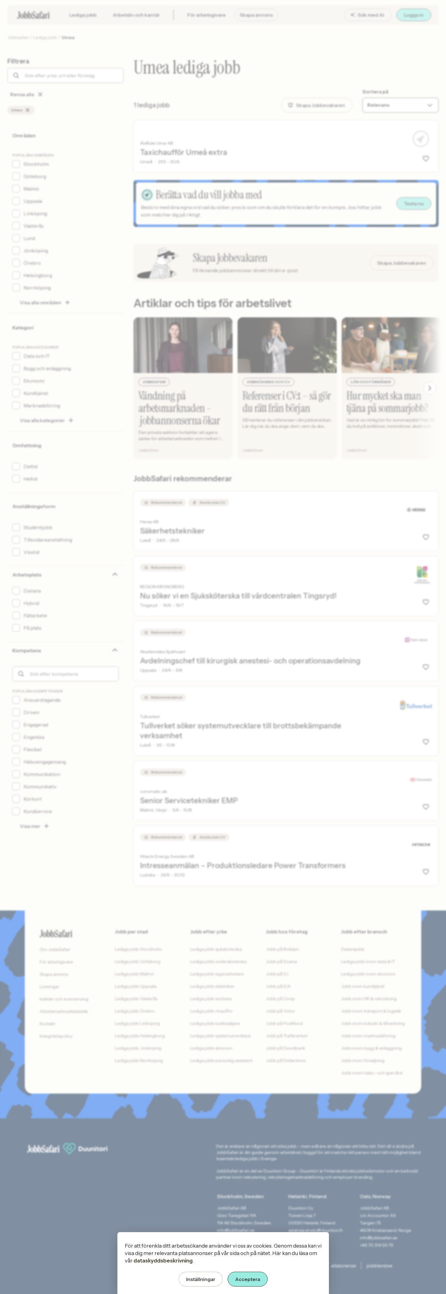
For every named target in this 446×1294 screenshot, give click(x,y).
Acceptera (247, 1279)
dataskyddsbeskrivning (163, 1261)
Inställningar (200, 1279)
